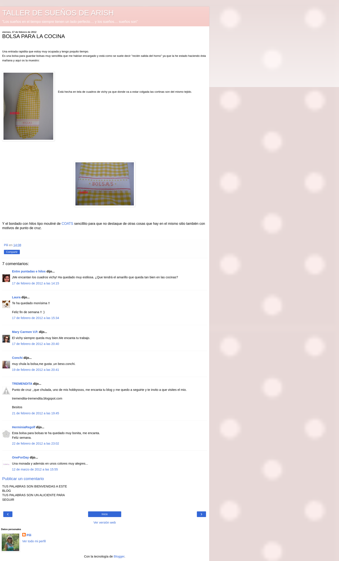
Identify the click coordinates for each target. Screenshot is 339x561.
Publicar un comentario (23, 478)
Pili (29, 535)
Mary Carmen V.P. (25, 332)
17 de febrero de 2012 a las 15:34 (35, 318)
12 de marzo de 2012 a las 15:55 (35, 469)
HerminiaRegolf (23, 427)
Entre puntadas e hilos (29, 271)
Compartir (12, 252)
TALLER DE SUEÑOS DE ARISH (58, 13)
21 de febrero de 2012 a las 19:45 (35, 413)
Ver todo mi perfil (34, 541)
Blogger (119, 556)
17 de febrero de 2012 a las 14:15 (35, 283)
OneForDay (20, 457)
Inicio (105, 514)
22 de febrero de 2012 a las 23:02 (35, 443)
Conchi (17, 357)
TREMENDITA (22, 383)
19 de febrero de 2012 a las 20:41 (35, 369)
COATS (67, 223)
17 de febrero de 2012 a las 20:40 (35, 344)
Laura (16, 297)
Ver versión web (105, 522)
